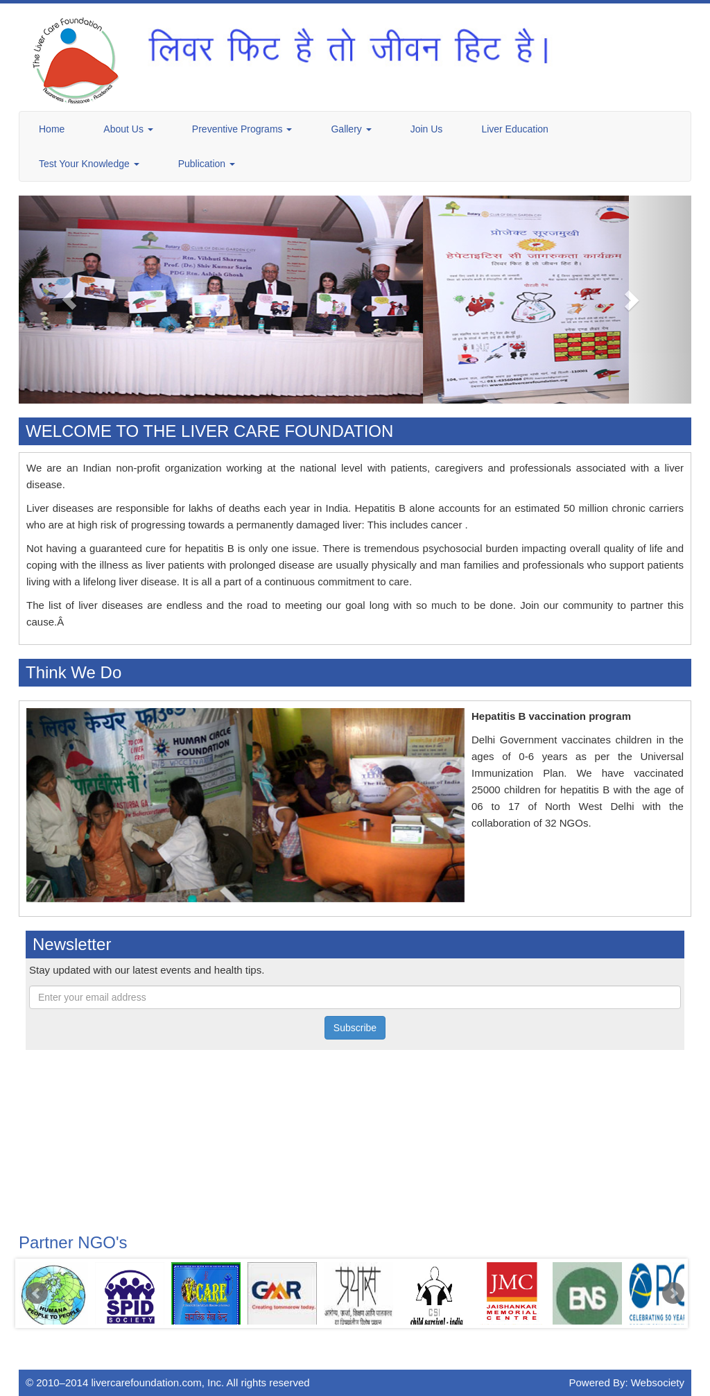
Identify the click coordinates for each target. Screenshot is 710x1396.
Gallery (351, 129)
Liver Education (514, 129)
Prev (37, 1293)
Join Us (426, 129)
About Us (128, 129)
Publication (206, 163)
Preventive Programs (242, 129)
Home (51, 129)
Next (673, 1293)
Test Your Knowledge (89, 163)
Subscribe (355, 1027)
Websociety (657, 1382)
